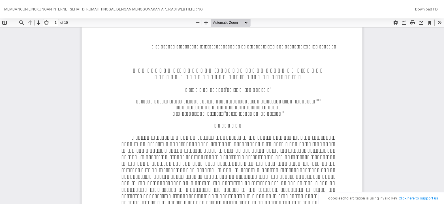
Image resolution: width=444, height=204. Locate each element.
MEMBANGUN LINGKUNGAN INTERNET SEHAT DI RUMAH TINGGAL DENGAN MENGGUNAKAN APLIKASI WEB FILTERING (103, 9)
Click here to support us (418, 198)
